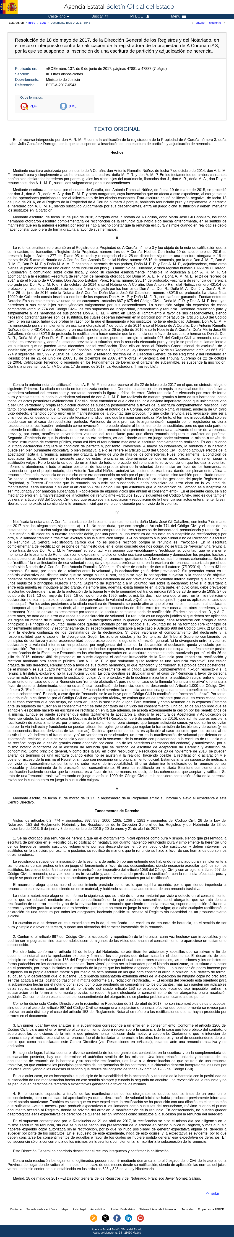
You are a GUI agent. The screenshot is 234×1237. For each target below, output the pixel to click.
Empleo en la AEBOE (211, 1209)
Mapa (65, 1209)
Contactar (16, 1209)
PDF (33, 106)
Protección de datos (123, 1209)
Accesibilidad (98, 1209)
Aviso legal (79, 1209)
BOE (43, 22)
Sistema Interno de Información (158, 1209)
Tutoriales (188, 1209)
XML (72, 106)
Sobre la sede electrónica (41, 1209)
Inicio (31, 22)
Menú (178, 16)
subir (215, 1193)
